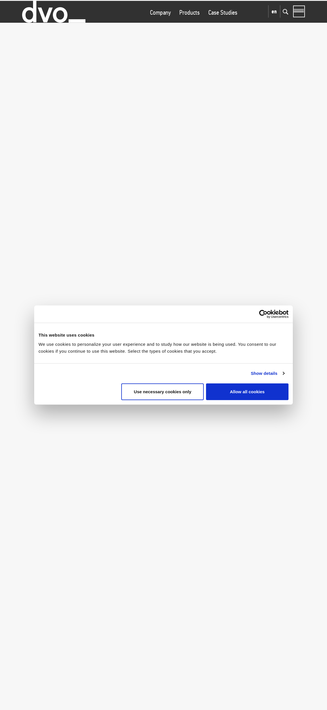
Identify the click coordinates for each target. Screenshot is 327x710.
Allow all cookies (247, 391)
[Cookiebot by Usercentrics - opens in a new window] (263, 314)
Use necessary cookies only (162, 391)
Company (160, 23)
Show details (264, 373)
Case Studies (222, 23)
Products (189, 23)
